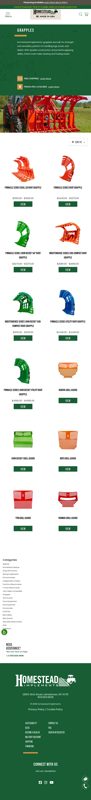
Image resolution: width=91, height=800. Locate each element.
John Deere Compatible (12, 591)
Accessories (8, 608)
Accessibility (31, 723)
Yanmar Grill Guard (67, 518)
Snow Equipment (10, 601)
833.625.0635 (17, 655)
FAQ (49, 727)
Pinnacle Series (9, 577)
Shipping (29, 741)
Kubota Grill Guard (68, 389)
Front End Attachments (12, 584)
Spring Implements (10, 574)
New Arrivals (8, 618)
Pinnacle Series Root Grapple (68, 187)
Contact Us (53, 723)
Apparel (6, 564)
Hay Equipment (9, 605)
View (23, 204)
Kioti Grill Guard (68, 458)
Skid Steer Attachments (12, 622)
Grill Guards (8, 598)
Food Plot (6, 611)
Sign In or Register (56, 732)
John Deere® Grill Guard (23, 458)
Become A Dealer (32, 732)
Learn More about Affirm (56, 2)
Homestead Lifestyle (11, 567)
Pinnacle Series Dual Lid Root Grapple (23, 187)
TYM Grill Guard (23, 518)
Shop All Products (10, 571)
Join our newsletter (45, 771)
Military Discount (33, 737)
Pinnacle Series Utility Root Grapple (67, 321)
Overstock (7, 628)
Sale (4, 625)
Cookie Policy (55, 709)
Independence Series (11, 581)
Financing (29, 746)
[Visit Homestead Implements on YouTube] (51, 782)
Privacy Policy (36, 709)
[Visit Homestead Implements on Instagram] (45, 782)
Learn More (45, 78)
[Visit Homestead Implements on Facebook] (40, 782)
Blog (27, 727)
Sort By (78, 142)
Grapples (6, 594)
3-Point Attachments (11, 588)
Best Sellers (7, 615)
